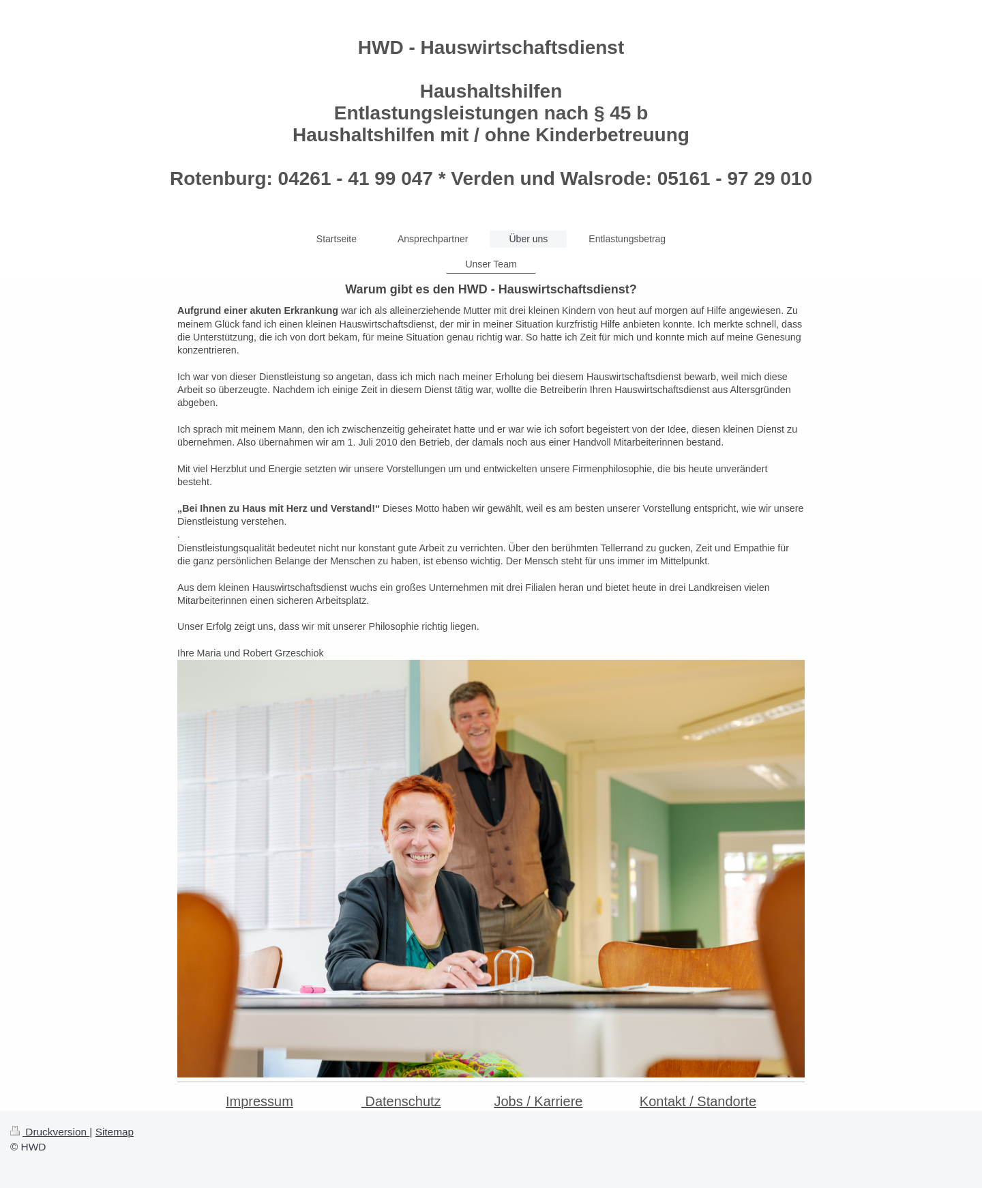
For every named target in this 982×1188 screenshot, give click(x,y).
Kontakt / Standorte (698, 1101)
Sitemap (114, 1132)
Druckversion (49, 1132)
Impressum (259, 1101)
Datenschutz (401, 1101)
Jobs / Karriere (538, 1101)
